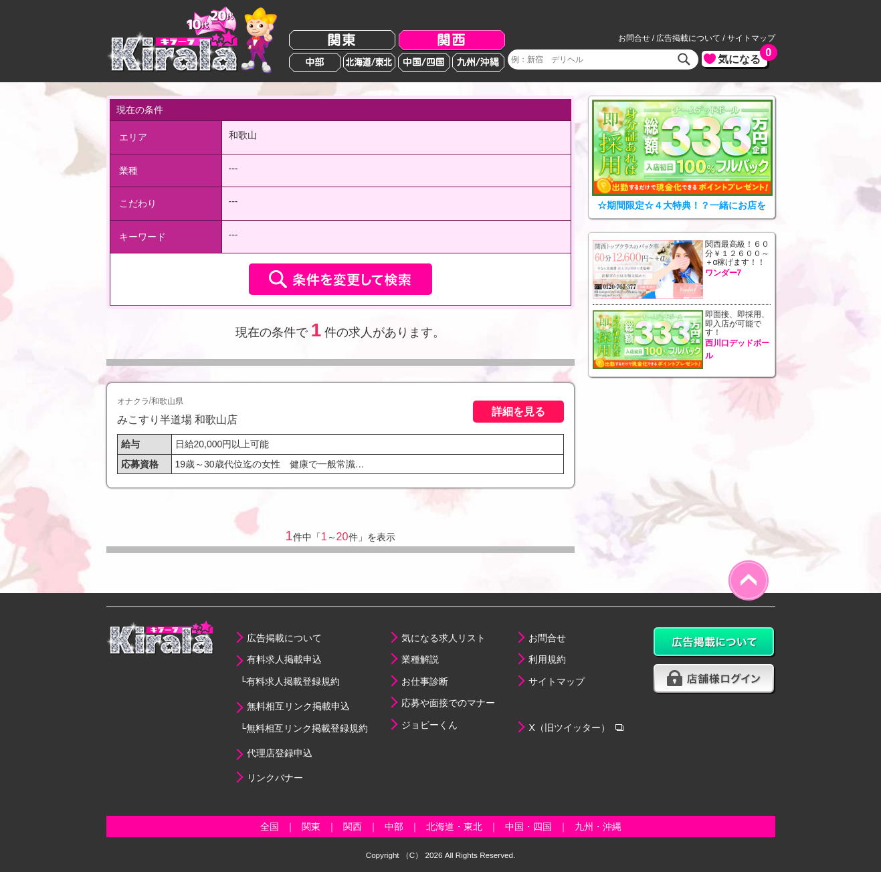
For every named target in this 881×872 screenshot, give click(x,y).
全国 (269, 826)
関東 (342, 40)
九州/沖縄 (478, 62)
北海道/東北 (369, 62)
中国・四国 (528, 826)
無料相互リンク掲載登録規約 (307, 728)
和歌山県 (167, 401)
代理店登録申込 (279, 753)
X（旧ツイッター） (568, 727)
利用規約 (547, 659)
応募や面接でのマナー (448, 702)
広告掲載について (688, 38)
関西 (452, 40)
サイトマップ (751, 38)
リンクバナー (275, 777)
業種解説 (420, 659)
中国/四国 (424, 62)
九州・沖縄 (598, 826)
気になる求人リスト (443, 638)
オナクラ (133, 401)
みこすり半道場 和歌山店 (177, 419)
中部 (315, 62)
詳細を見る (518, 411)
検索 (684, 59)
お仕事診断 (424, 681)
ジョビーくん (429, 725)
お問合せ (634, 38)
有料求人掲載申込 (284, 659)
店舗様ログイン (714, 679)
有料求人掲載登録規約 (293, 681)
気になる (742, 58)
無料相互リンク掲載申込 (298, 706)
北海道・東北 (454, 826)
